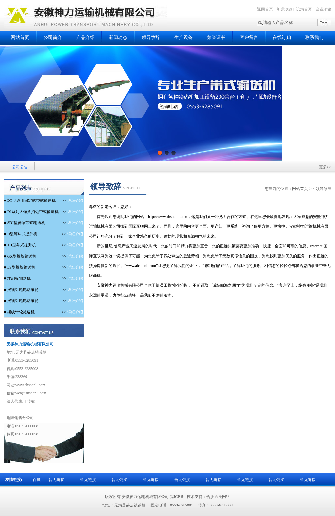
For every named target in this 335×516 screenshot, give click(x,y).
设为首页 (304, 9)
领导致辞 (151, 37)
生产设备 (183, 37)
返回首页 (265, 9)
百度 (37, 479)
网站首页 (20, 37)
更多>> (325, 167)
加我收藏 (284, 9)
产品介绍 (85, 37)
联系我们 (314, 37)
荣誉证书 (216, 37)
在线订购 (282, 37)
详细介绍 (72, 200)
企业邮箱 (323, 9)
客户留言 (249, 37)
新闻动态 (118, 37)
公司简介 (53, 37)
